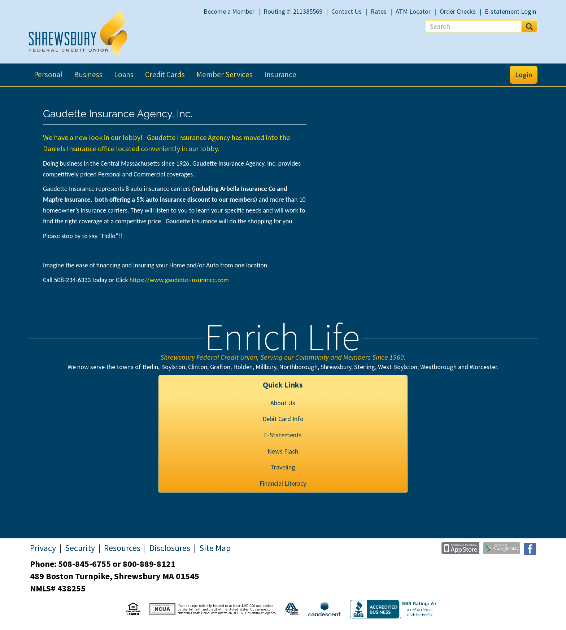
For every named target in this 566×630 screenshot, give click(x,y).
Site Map (215, 548)
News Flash (282, 451)
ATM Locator (413, 11)
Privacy (43, 548)
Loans (124, 74)
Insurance (280, 74)
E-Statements (283, 435)
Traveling (282, 467)
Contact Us (346, 11)
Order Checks (458, 11)
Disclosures (169, 548)
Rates (379, 11)
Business (88, 74)
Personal (48, 74)
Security (80, 548)
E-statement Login (510, 11)
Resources (122, 548)
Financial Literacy (283, 483)
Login (523, 74)
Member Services (224, 74)
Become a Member (229, 11)
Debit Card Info (283, 419)
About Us (282, 403)
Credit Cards (165, 74)
